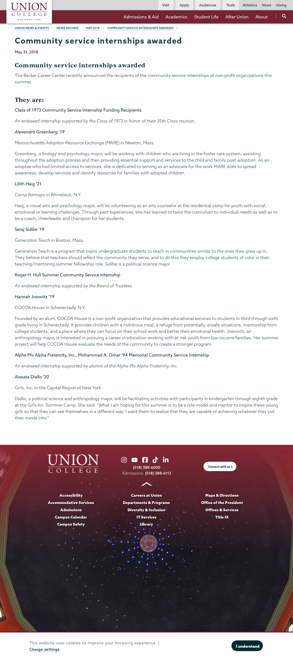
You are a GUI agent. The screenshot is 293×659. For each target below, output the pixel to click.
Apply (184, 5)
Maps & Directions (222, 495)
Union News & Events (32, 28)
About (261, 16)
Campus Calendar (71, 517)
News (266, 5)
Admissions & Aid (141, 16)
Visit (165, 5)
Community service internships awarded (143, 28)
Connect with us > (220, 466)
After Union (237, 16)
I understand (247, 646)
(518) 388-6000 (146, 467)
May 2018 (95, 28)
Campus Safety (71, 524)
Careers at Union (146, 495)
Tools (230, 5)
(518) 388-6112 (158, 473)
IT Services (146, 517)
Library (146, 524)
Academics (176, 16)
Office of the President (222, 502)
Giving (281, 5)
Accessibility (71, 495)
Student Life (206, 16)
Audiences (207, 5)
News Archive (68, 28)
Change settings (45, 649)
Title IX (222, 517)
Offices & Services (222, 509)
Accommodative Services (71, 502)
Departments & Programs (146, 502)
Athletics (250, 5)
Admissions (71, 509)
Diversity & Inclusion (146, 509)
